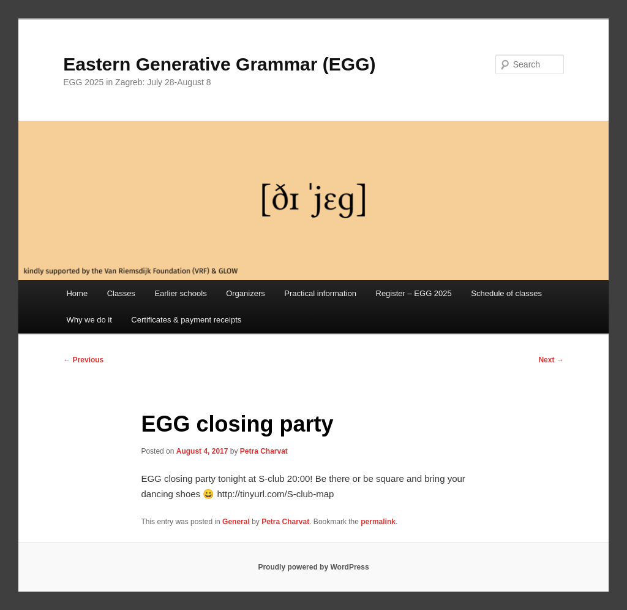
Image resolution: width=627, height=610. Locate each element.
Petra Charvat (264, 451)
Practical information (320, 293)
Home (77, 293)
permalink (378, 521)
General (236, 521)
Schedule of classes (506, 293)
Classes (121, 293)
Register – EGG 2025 (414, 293)
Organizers (245, 293)
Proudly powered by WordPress (313, 567)
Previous (83, 360)
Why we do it (88, 319)
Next (550, 360)
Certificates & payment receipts (186, 319)
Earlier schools (180, 293)
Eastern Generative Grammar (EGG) (219, 64)
